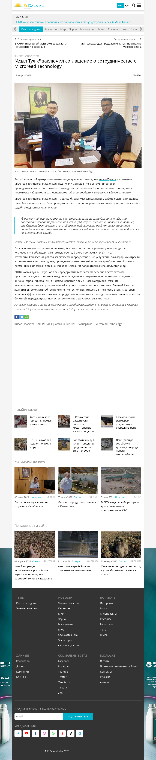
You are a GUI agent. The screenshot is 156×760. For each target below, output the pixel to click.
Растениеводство (26, 603)
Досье (19, 666)
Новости (120, 497)
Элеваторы (65, 640)
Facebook (132, 304)
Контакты (106, 671)
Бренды (21, 677)
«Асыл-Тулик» (107, 179)
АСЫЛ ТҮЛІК (45, 324)
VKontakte (64, 682)
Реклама (105, 677)
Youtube (63, 671)
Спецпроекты (108, 613)
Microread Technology (108, 324)
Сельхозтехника (117, 29)
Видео (103, 635)
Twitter (62, 677)
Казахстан (50, 29)
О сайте (105, 661)
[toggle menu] (138, 5)
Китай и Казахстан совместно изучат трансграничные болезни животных (84, 242)
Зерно (73, 29)
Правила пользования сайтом (118, 666)
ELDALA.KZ (107, 656)
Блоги (103, 608)
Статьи (77, 497)
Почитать (107, 598)
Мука (101, 29)
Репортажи (106, 624)
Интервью (36, 497)
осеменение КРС (65, 324)
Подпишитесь (78, 716)
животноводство (24, 324)
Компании (22, 671)
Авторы (104, 682)
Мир (63, 29)
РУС (120, 5)
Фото (103, 629)
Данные (22, 656)
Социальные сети (72, 656)
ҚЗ (127, 5)
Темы (20, 598)
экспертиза (85, 324)
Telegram (31, 309)
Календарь (22, 661)
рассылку (102, 309)
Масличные (87, 29)
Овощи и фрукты (68, 645)
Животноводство (31, 29)
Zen (60, 692)
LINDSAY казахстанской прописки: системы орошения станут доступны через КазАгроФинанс (73, 22)
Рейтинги (106, 619)
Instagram (74, 309)
